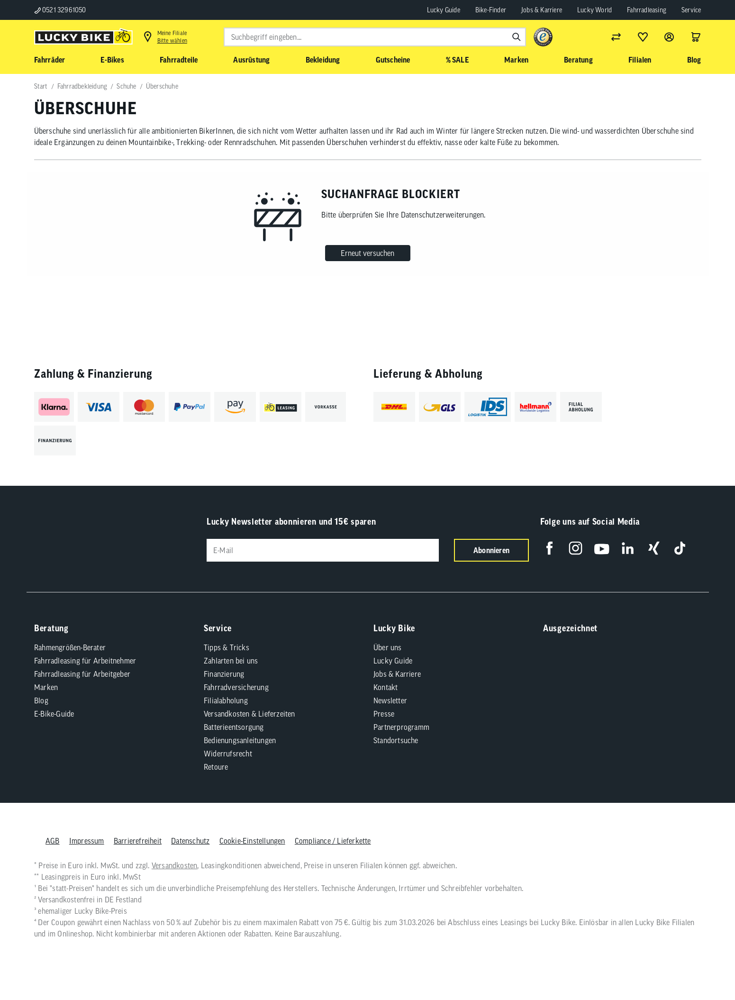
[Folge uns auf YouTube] (601, 548)
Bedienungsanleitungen (240, 740)
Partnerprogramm (401, 727)
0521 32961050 (60, 10)
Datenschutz (190, 840)
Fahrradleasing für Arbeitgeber (82, 674)
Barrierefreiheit (137, 840)
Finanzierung (224, 674)
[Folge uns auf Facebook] (549, 548)
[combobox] (375, 36)
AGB (52, 840)
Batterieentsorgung (234, 727)
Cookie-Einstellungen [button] (252, 840)
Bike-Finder (490, 10)
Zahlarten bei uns (231, 660)
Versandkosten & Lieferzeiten (249, 713)
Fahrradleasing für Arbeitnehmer (85, 660)
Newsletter (390, 700)
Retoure (216, 767)
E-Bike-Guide (54, 713)
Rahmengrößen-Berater (70, 647)
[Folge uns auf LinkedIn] (627, 548)
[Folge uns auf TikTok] (680, 548)
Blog (41, 700)
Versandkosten (174, 865)
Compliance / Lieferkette (332, 840)
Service (691, 10)
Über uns (387, 647)
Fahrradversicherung (236, 687)
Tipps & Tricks (226, 647)
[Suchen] (516, 36)
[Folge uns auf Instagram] (575, 548)
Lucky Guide (443, 10)
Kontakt (385, 687)
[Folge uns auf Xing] (653, 548)
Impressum (86, 840)
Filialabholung (226, 700)
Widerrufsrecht (228, 753)
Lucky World (594, 10)
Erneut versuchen (367, 253)
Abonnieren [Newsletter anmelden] (491, 550)
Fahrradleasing (646, 10)
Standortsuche (395, 740)
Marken (46, 687)
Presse (383, 713)
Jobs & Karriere (541, 10)
